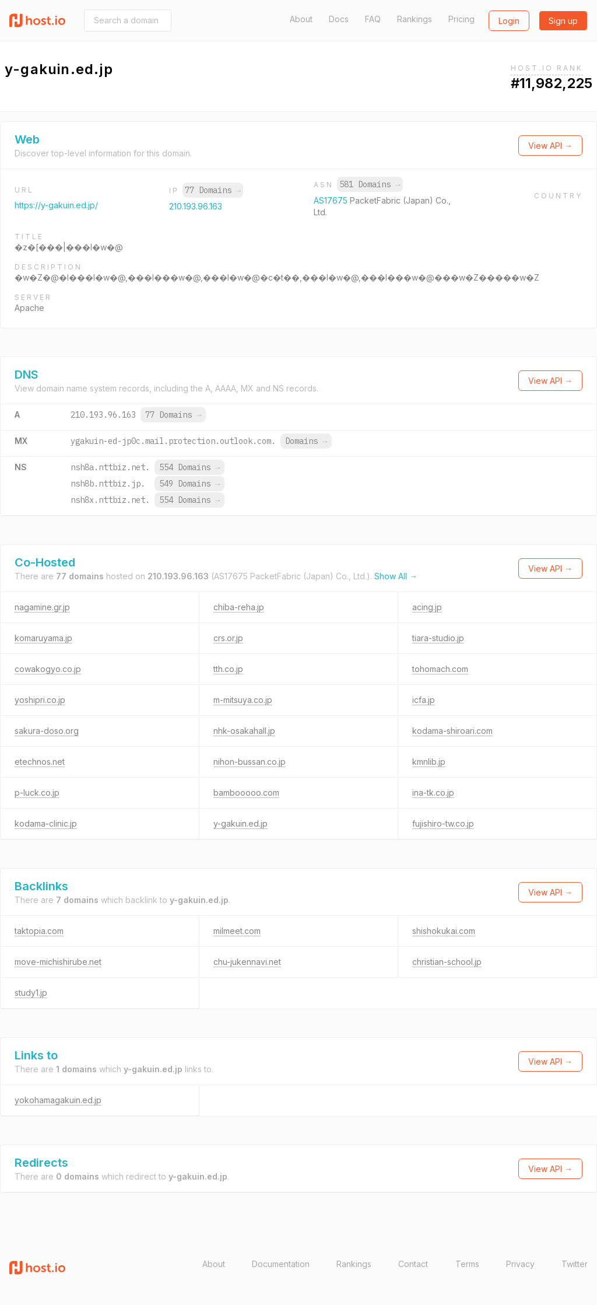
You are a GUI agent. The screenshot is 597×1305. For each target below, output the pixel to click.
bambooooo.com (246, 792)
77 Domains (213, 190)
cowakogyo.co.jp (48, 669)
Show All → (395, 576)
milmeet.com (237, 931)
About (301, 19)
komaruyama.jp (43, 638)
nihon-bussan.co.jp (249, 762)
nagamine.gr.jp (42, 607)
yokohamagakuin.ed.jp (58, 1100)
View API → (550, 146)
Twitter (574, 1264)
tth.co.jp (228, 669)
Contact (413, 1264)
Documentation (281, 1264)
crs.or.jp (228, 638)
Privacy (520, 1264)
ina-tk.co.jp (433, 792)
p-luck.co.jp (37, 792)
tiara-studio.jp (438, 638)
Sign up (563, 21)
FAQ (373, 19)
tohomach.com (440, 669)
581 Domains (369, 184)
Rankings (414, 19)
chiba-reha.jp (238, 607)
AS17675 (332, 200)
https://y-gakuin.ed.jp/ (56, 205)
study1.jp (31, 993)
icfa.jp (423, 700)
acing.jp (427, 607)
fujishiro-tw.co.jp (443, 823)
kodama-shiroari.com (452, 731)
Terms (467, 1264)
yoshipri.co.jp (40, 700)
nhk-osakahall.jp (244, 731)
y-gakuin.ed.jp (240, 823)
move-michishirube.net (58, 962)
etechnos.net (40, 762)
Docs (339, 19)
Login (508, 21)
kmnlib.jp (428, 762)
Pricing (461, 19)
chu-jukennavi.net (247, 962)
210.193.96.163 (195, 206)
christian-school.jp (447, 962)
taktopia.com (39, 931)
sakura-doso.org (47, 731)
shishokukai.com (443, 931)
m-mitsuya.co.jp (242, 700)
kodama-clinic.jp (46, 823)
